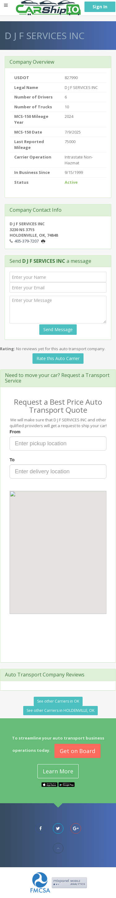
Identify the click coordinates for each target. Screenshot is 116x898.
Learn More (58, 771)
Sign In (99, 7)
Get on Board (77, 751)
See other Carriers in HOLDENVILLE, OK (60, 710)
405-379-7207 (27, 241)
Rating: (7, 348)
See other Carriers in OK (58, 701)
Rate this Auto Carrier (58, 358)
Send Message (58, 329)
